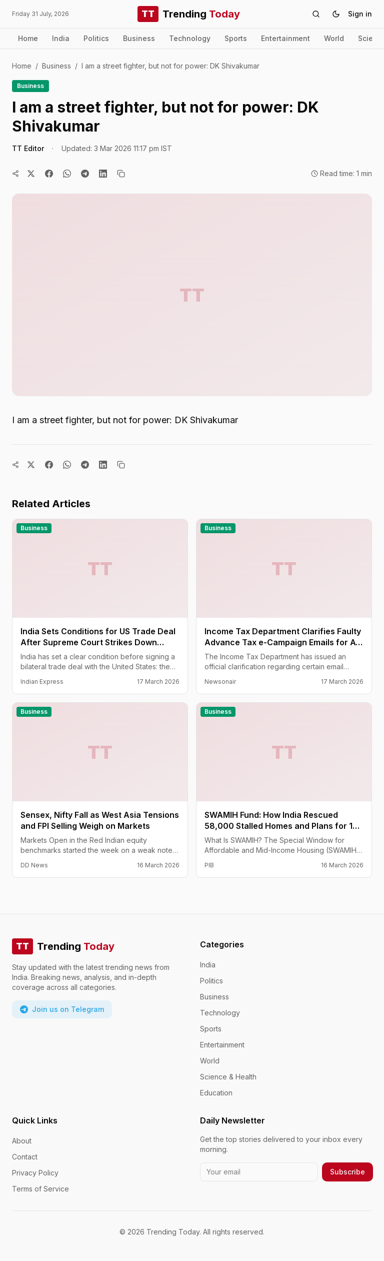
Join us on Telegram (62, 1009)
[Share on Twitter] (31, 174)
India (61, 38)
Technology (189, 38)
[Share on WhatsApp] (67, 174)
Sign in (360, 14)
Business (139, 38)
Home (28, 38)
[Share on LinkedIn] (103, 174)
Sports (235, 38)
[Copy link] (121, 174)
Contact (25, 1156)
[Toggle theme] (336, 14)
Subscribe (347, 1171)
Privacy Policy (35, 1172)
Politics (96, 38)
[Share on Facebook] (49, 174)
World (334, 38)
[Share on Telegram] (85, 174)
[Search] (316, 14)
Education (216, 1092)
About (22, 1140)
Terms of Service (40, 1188)
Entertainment (285, 38)
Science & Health (228, 1076)
